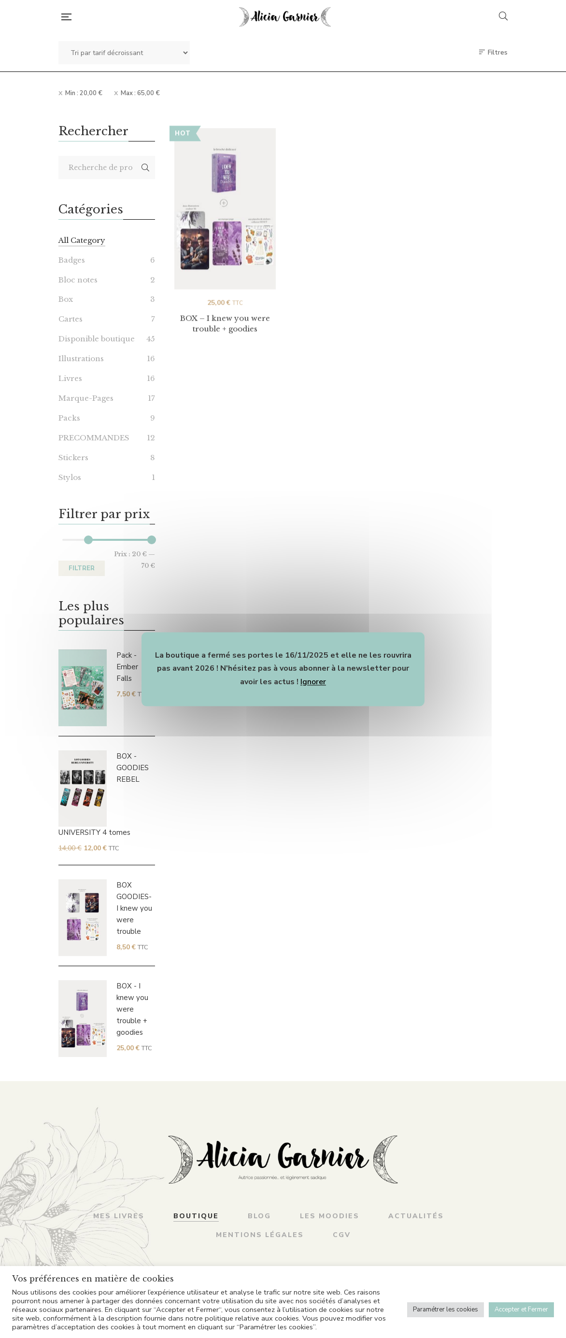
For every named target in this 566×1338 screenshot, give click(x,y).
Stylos (69, 477)
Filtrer (82, 568)
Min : (83, 93)
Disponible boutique (96, 338)
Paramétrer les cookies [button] (445, 1309)
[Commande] (124, 52)
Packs (69, 418)
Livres (70, 378)
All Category (81, 240)
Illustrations (81, 358)
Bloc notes (78, 279)
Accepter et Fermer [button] (521, 1309)
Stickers (73, 457)
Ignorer (313, 681)
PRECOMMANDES (93, 437)
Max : (140, 93)
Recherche (145, 167)
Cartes (70, 319)
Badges (71, 260)
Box (65, 299)
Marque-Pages (85, 398)
